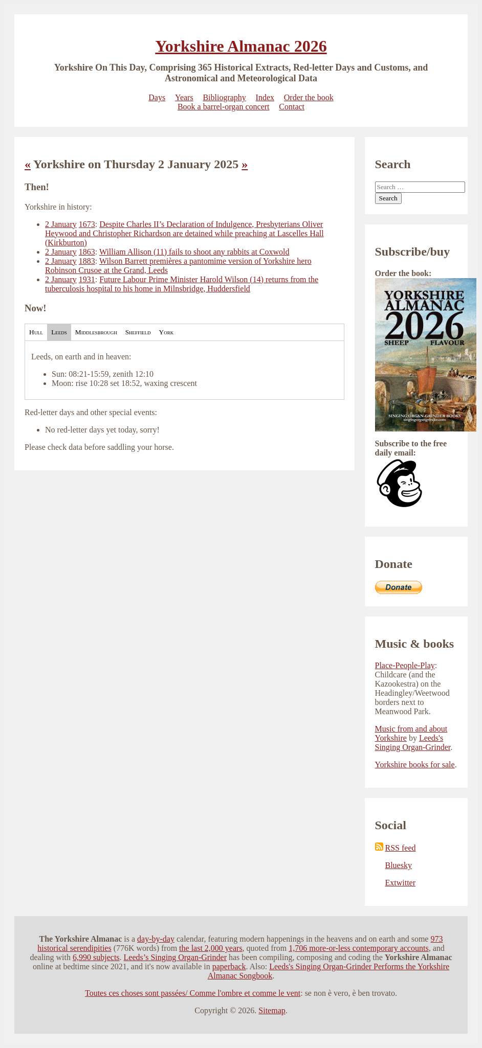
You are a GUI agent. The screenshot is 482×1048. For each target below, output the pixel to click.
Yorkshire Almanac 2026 (240, 46)
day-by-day (155, 939)
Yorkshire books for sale (415, 764)
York (166, 332)
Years (184, 97)
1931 (87, 279)
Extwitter (400, 882)
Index (265, 97)
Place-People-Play (405, 665)
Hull (36, 332)
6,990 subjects (96, 957)
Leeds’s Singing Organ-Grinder (175, 957)
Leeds (59, 332)
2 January (61, 224)
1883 (87, 261)
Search (388, 198)
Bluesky (398, 865)
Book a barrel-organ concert (224, 106)
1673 (87, 224)
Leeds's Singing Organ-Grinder (413, 742)
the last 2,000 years (211, 948)
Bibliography (224, 97)
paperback (229, 966)
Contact (291, 106)
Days (156, 97)
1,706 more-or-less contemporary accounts (358, 948)
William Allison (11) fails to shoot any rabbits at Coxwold (194, 251)
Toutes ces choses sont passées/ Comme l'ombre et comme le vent (192, 993)
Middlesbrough (96, 332)
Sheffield (138, 332)
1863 (87, 251)
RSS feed (395, 848)
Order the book (309, 97)
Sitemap (271, 1010)
